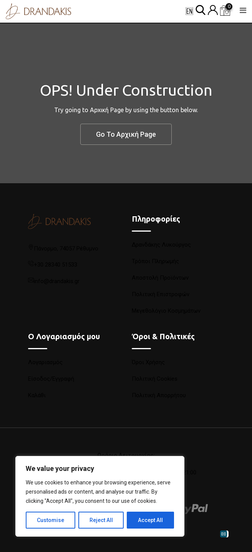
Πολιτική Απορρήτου (159, 395)
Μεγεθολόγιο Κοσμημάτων (166, 310)
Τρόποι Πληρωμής (155, 261)
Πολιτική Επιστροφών (160, 294)
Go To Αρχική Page (126, 134)
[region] (99, 496)
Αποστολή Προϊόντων (160, 277)
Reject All (101, 520)
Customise (50, 520)
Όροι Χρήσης (148, 362)
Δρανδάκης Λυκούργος (161, 244)
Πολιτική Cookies (154, 378)
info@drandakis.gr (57, 281)
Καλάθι (37, 395)
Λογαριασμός (45, 362)
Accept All (150, 520)
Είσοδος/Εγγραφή (51, 378)
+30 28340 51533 (55, 264)
